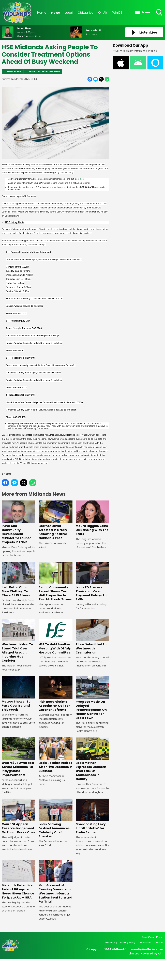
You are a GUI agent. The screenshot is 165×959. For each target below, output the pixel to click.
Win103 (117, 12)
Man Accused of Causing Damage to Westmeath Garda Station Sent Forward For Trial (55, 882)
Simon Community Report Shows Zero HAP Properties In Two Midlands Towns (55, 581)
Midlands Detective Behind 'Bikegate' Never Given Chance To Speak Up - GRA (18, 880)
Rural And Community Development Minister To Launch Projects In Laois (18, 522)
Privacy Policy (127, 942)
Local (69, 12)
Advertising (111, 942)
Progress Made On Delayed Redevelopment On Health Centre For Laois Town (92, 698)
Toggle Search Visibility (159, 13)
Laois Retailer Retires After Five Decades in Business (55, 755)
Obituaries (85, 12)
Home (41, 12)
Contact (159, 942)
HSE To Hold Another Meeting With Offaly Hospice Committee (55, 636)
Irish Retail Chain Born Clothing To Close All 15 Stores (18, 579)
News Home (14, 71)
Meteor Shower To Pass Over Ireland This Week (18, 694)
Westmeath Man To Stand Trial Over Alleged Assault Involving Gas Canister (18, 641)
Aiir (160, 953)
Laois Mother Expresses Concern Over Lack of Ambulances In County (92, 759)
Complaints (145, 942)
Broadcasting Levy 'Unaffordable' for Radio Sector (92, 816)
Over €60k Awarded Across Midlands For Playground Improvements (18, 757)
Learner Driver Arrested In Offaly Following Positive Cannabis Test (55, 520)
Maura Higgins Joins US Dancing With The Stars (92, 518)
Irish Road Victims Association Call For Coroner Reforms (55, 694)
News (55, 12)
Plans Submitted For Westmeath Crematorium (92, 636)
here (82, 178)
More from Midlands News (44, 71)
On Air (102, 12)
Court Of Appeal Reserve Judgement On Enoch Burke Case (18, 816)
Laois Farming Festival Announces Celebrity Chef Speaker (55, 818)
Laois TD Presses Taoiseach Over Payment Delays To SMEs (92, 581)
